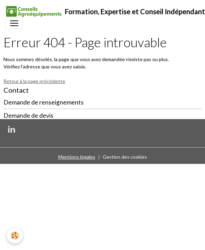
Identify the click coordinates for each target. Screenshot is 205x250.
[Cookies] (15, 235)
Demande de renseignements (43, 102)
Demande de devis (28, 115)
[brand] (100, 11)
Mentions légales (76, 157)
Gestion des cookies (125, 157)
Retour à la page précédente (34, 81)
